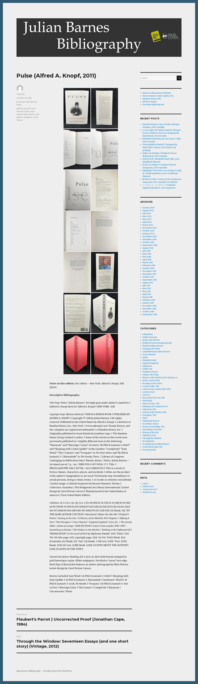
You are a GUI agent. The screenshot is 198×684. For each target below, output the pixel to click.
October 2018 (148, 242)
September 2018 (149, 245)
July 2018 (146, 251)
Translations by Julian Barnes (155, 444)
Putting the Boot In (150, 421)
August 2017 (147, 283)
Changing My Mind (151, 349)
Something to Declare (152, 429)
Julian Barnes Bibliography (28, 671)
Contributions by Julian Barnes (156, 351)
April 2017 (146, 294)
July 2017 (146, 285)
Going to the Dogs (150, 375)
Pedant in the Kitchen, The (154, 412)
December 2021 (149, 228)
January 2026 (148, 208)
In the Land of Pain (151, 380)
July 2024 (146, 213)
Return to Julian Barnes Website (156, 93)
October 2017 (148, 277)
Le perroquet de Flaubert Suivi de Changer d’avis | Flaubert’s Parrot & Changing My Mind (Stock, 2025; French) (161, 133)
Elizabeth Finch (149, 360)
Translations (148, 441)
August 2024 (148, 210)
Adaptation (147, 334)
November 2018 (149, 239)
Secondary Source (150, 424)
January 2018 (148, 268)
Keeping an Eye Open (152, 383)
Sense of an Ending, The (153, 427)
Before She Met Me (151, 340)
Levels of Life (148, 392)
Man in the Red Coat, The (153, 398)
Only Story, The (149, 409)
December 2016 (149, 306)
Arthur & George (149, 337)
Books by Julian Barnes (26, 102)
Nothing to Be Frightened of (155, 406)
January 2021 (148, 233)
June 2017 (146, 288)
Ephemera (147, 366)
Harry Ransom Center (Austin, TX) (157, 96)
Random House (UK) (151, 99)
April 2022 (147, 222)
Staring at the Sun (150, 432)
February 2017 (148, 300)
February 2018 (148, 265)
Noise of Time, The (151, 403)
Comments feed (149, 489)
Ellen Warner (29, 114)
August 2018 (147, 248)
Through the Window (151, 438)
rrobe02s (20, 94)
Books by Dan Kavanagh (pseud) (157, 343)
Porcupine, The (149, 415)
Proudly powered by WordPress (57, 671)
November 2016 (149, 309)
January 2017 (148, 303)
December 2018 (149, 236)
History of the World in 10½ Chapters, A (160, 377)
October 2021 (148, 231)
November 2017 (149, 274)
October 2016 (148, 311)
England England (150, 363)
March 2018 (147, 262)
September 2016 (149, 314)
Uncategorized (149, 450)
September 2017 (149, 280)
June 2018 (146, 254)
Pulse (18, 105)
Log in (145, 483)
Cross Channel (149, 354)
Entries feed (148, 486)
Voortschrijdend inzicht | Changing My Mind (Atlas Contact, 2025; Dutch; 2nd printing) (159, 147)
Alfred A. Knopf (23, 108)
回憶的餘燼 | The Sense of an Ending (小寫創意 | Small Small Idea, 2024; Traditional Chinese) (161, 173)
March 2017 (147, 297)
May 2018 (146, 257)
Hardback (28, 117)
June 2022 (147, 216)
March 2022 (147, 225)
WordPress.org (149, 492)
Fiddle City (147, 369)
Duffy (145, 357)
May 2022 (146, 219)
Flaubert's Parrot (150, 372)
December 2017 (149, 271)
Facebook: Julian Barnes (153, 104)
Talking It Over (149, 435)
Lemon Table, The (150, 386)
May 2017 (146, 291)
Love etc (146, 395)
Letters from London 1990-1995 (156, 389)
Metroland (147, 401)
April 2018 (146, 259)
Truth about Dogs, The (152, 447)
